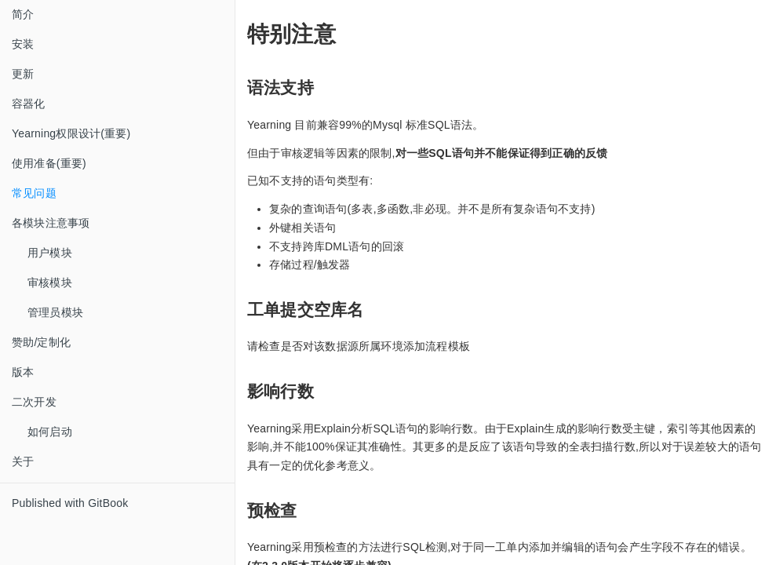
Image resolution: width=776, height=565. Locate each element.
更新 (23, 73)
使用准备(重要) (49, 163)
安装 (23, 44)
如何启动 (49, 431)
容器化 (29, 103)
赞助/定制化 (41, 342)
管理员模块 (55, 312)
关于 (23, 461)
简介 (23, 14)
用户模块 (49, 252)
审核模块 (49, 282)
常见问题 (34, 193)
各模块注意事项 (50, 223)
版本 (23, 372)
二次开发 (34, 402)
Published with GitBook (70, 503)
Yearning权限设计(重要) (71, 133)
